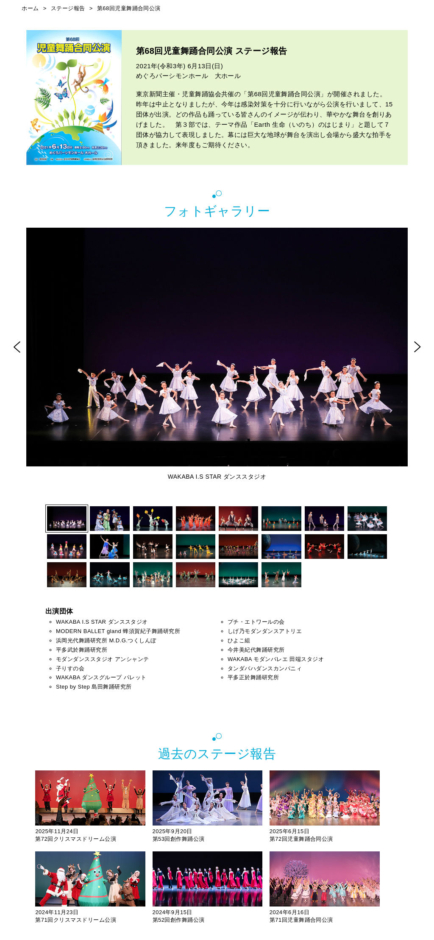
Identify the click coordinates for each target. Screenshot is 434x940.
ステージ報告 (68, 8)
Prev (16, 346)
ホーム (30, 8)
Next (417, 346)
